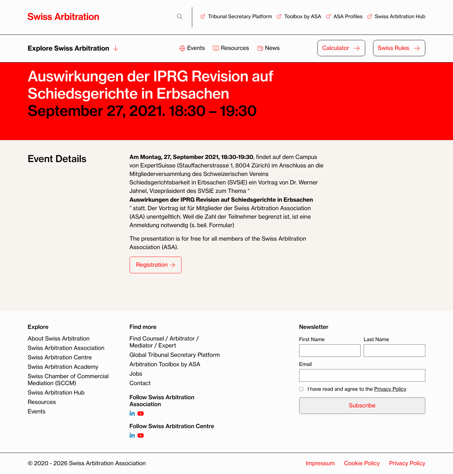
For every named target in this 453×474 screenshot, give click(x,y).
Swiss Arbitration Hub (400, 16)
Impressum (320, 463)
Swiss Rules (393, 48)
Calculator (335, 48)
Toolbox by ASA (302, 16)
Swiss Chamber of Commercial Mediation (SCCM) (68, 380)
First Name (312, 339)
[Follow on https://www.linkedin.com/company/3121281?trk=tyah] (132, 414)
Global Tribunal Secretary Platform (175, 354)
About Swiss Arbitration (59, 338)
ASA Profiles (348, 16)
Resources (231, 48)
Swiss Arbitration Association (66, 348)
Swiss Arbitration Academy (63, 366)
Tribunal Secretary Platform (240, 16)
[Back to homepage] (63, 16)
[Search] (179, 17)
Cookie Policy (362, 463)
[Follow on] (132, 436)
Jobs (136, 373)
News (268, 48)
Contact (140, 383)
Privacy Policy (390, 389)
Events (192, 48)
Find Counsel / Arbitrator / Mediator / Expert (164, 342)
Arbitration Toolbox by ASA (165, 364)
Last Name (376, 339)
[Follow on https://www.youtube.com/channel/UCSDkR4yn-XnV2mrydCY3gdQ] (140, 414)
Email (305, 364)
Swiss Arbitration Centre (60, 357)
